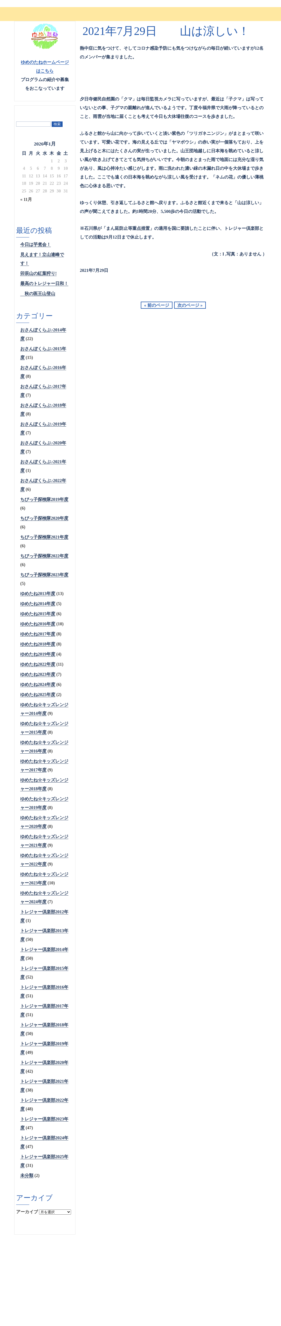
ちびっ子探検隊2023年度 (44, 574)
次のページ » (190, 305)
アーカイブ (27, 1211)
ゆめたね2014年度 (37, 603)
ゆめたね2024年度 (37, 684)
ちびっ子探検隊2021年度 (44, 537)
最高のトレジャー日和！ (44, 283)
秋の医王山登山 (37, 293)
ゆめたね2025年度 (37, 694)
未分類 (26, 1175)
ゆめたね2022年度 (37, 664)
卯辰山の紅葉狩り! (38, 273)
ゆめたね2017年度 (37, 634)
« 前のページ (156, 305)
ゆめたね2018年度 (37, 644)
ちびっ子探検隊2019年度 (44, 499)
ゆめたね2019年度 (37, 654)
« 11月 (26, 199)
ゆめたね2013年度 (37, 593)
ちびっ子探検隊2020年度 (44, 518)
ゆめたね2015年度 (37, 613)
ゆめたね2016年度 (37, 624)
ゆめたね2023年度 (37, 674)
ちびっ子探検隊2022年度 (44, 556)
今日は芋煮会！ (35, 244)
